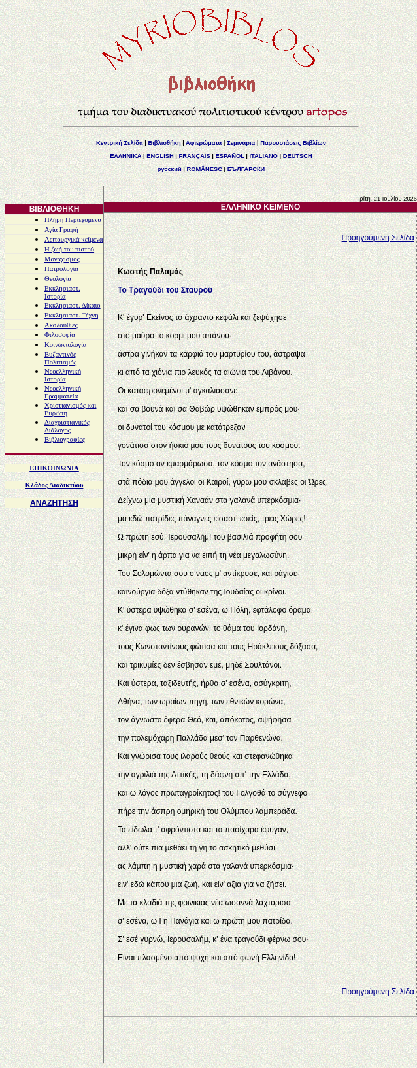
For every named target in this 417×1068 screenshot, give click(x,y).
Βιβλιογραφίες (64, 439)
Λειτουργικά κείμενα (73, 239)
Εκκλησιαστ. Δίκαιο (72, 305)
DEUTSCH (297, 156)
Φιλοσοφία (59, 334)
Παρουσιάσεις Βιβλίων (293, 143)
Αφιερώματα (204, 143)
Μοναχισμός (62, 259)
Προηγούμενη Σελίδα (378, 237)
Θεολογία (57, 278)
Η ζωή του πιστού (69, 249)
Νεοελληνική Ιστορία (62, 375)
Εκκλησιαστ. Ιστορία (62, 292)
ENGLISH (159, 156)
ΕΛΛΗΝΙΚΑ (125, 156)
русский (170, 169)
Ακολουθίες (61, 325)
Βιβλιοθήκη (164, 143)
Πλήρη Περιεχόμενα (72, 219)
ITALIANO (264, 156)
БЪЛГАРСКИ (246, 169)
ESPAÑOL (229, 156)
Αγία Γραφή (61, 229)
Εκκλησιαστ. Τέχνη (71, 315)
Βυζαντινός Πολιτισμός (60, 358)
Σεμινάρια (241, 143)
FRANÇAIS (194, 156)
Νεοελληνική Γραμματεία (62, 392)
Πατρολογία (61, 268)
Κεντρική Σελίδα (119, 143)
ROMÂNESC (204, 169)
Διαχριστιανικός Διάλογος (67, 426)
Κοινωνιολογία (65, 344)
